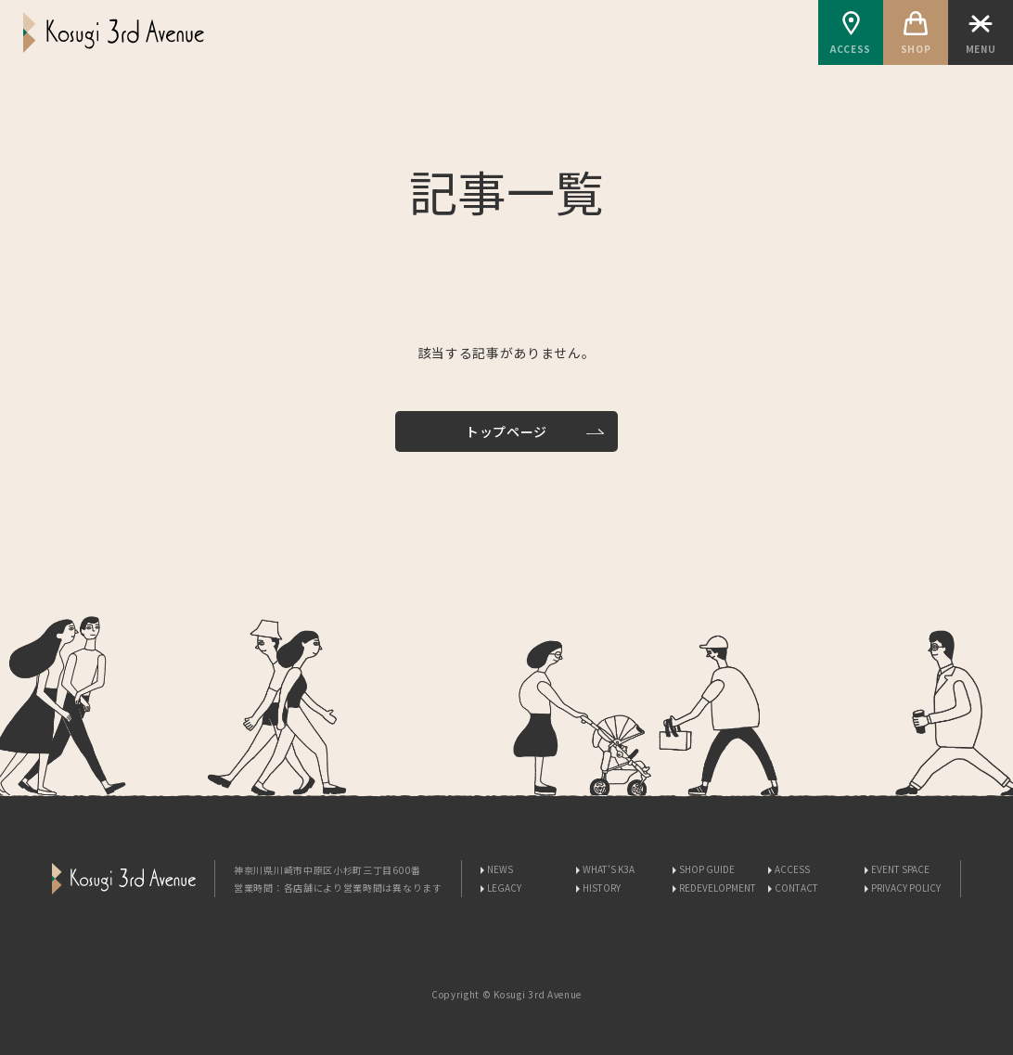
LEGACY (504, 887)
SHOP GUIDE (707, 869)
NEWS (500, 869)
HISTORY (602, 887)
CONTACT (796, 887)
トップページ (506, 431)
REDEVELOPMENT (717, 887)
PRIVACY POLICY (906, 887)
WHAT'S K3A (609, 869)
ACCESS (850, 33)
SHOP (915, 33)
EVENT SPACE (900, 869)
